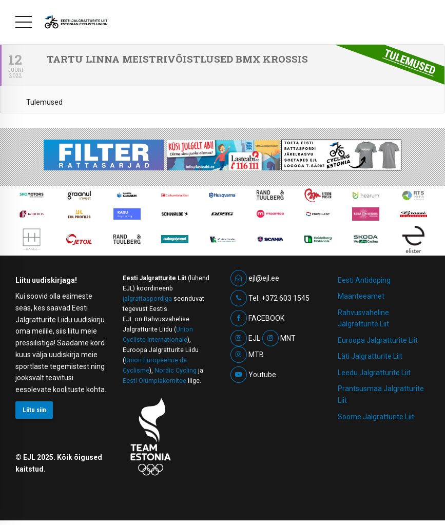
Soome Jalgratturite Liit (376, 417)
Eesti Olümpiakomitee (154, 380)
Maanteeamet (361, 296)
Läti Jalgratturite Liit (370, 356)
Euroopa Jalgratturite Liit (378, 340)
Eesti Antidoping (364, 280)
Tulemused (44, 102)
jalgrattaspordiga (147, 298)
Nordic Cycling (175, 370)
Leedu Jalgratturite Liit (374, 372)
